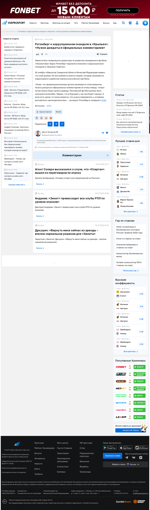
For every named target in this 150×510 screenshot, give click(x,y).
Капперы (61, 472)
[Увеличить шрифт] (42, 54)
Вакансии (84, 461)
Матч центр (62, 443)
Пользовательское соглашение (14, 472)
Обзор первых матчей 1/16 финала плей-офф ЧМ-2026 (130, 112)
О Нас (82, 448)
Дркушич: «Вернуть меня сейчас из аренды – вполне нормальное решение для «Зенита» (66, 232)
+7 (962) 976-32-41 (121, 493)
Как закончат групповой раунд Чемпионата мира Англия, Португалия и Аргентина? (130, 123)
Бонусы (106, 23)
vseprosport (13, 22)
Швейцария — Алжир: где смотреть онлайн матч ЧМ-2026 (14, 162)
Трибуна (38, 474)
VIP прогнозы (86, 443)
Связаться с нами (112, 456)
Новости (33, 23)
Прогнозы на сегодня (61, 23)
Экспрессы (39, 458)
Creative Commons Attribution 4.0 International (54, 482)
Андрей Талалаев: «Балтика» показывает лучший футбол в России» (16, 130)
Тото (76, 23)
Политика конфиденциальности (14, 468)
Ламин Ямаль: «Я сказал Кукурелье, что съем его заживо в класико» (14, 79)
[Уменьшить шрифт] (46, 54)
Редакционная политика (87, 454)
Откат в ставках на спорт (128, 239)
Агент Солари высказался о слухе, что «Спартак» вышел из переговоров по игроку (70, 171)
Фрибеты (84, 466)
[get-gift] (130, 23)
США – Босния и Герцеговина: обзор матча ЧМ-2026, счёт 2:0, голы (16, 93)
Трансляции (63, 453)
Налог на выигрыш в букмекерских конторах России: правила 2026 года (129, 230)
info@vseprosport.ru (140, 493)
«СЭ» (103, 100)
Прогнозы (44, 23)
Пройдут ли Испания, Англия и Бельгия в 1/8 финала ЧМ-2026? (130, 103)
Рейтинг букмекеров (90, 23)
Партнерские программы (63, 460)
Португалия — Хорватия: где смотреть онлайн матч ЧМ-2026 (16, 176)
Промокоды (85, 472)
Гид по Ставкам (64, 448)
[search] (123, 23)
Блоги (37, 469)
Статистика (62, 466)
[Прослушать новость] (98, 54)
